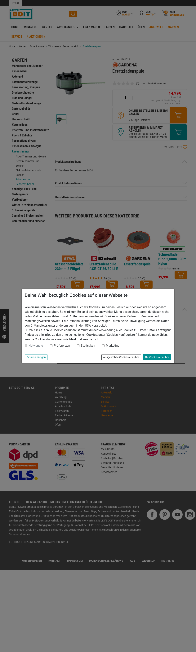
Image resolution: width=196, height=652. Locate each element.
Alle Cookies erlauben (157, 357)
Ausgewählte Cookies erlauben (121, 357)
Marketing (112, 345)
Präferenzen (62, 345)
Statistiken (88, 345)
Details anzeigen (36, 357)
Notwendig (36, 345)
